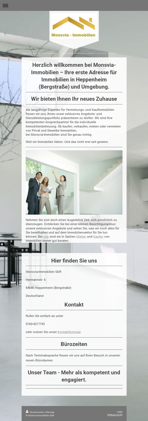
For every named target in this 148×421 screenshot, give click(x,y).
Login (119, 411)
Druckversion (35, 412)
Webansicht (114, 415)
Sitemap (49, 412)
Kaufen (98, 236)
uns (46, 236)
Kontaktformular (69, 332)
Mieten (81, 236)
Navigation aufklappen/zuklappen (74, 5)
